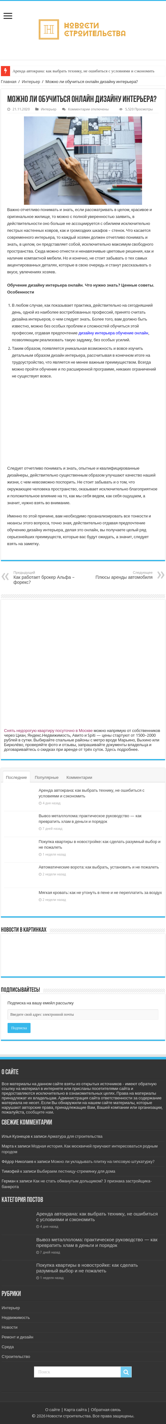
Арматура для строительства (75, 1136)
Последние (16, 777)
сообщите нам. (40, 1112)
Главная (8, 81)
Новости (9, 1327)
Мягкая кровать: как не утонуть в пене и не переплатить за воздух (100, 892)
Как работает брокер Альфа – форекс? (46, 578)
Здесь (110, 749)
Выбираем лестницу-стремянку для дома (76, 1171)
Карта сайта (75, 1409)
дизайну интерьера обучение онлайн (113, 333)
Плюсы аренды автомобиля (120, 575)
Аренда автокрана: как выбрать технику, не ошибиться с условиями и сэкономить (84, 71)
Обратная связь (106, 1409)
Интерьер (31, 81)
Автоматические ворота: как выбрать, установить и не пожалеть (99, 867)
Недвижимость (16, 1317)
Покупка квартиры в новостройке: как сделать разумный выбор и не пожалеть (87, 1268)
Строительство (16, 1356)
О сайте (52, 1409)
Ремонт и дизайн (17, 1337)
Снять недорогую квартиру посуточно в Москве (48, 730)
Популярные (47, 777)
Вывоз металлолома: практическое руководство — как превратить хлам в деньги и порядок (96, 1242)
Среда (8, 1346)
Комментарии (79, 777)
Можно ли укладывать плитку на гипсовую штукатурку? (103, 1161)
